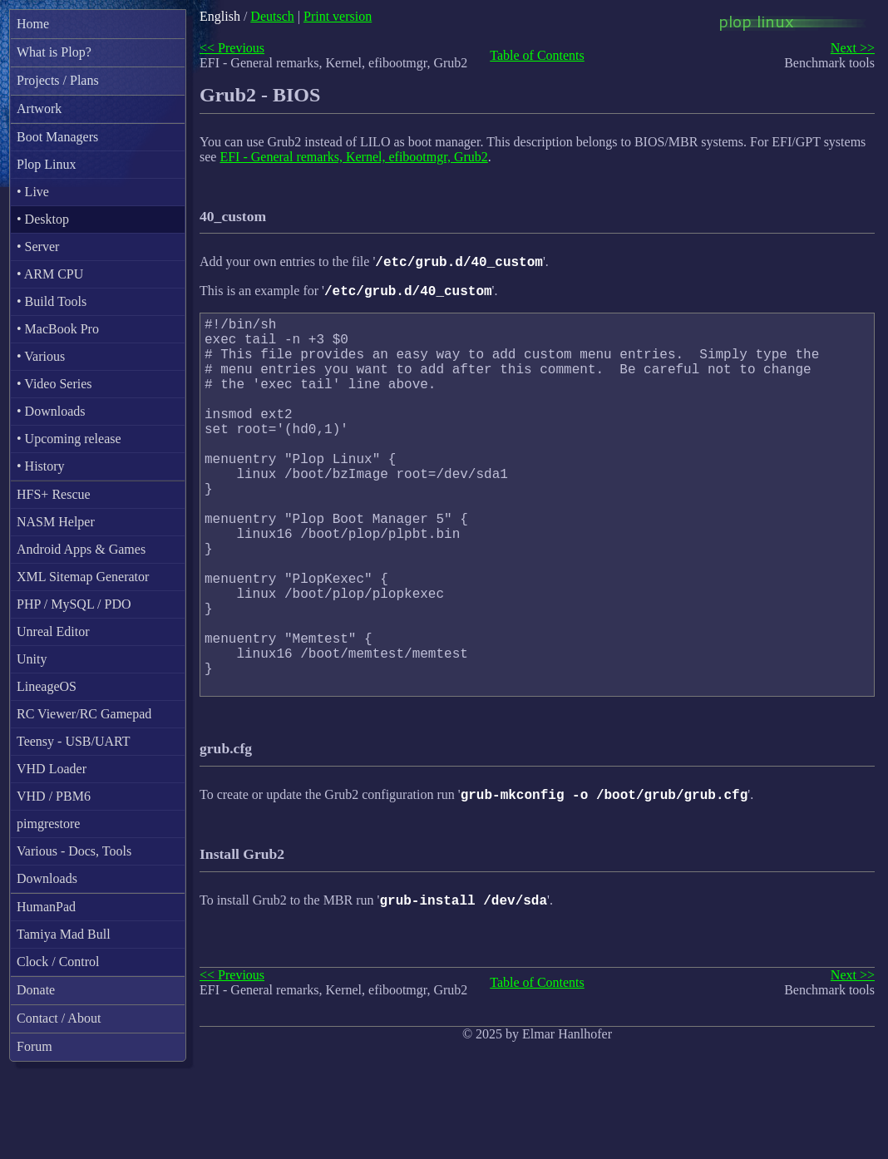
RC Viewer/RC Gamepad (84, 714)
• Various (41, 356)
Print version (337, 16)
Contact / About (59, 1018)
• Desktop (43, 219)
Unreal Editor (53, 631)
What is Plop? (54, 52)
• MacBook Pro (58, 329)
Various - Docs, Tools (74, 851)
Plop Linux (46, 164)
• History (41, 466)
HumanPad (46, 907)
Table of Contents (537, 55)
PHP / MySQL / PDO (74, 604)
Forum (34, 1046)
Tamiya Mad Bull (64, 934)
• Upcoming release (69, 439)
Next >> (853, 48)
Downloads (47, 878)
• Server (38, 246)
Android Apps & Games (81, 549)
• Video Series (54, 384)
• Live (33, 192)
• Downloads (51, 411)
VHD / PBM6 (54, 796)
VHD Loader (51, 769)
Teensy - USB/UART (74, 741)
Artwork (39, 108)
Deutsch (272, 16)
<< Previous (232, 48)
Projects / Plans (58, 80)
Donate (36, 990)
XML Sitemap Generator (83, 577)
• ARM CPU (50, 274)
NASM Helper (56, 522)
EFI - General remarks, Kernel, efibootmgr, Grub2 (353, 157)
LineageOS (46, 686)
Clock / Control (58, 961)
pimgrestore (48, 823)
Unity (32, 659)
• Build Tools (51, 301)
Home (33, 24)
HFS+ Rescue (54, 494)
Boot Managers (57, 137)
